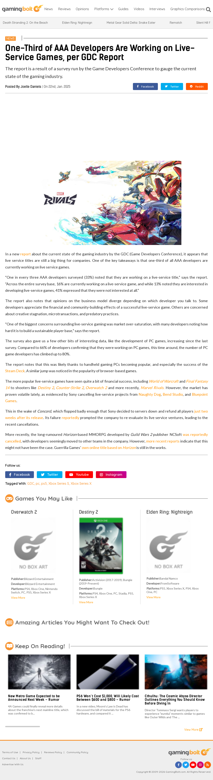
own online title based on (109, 447)
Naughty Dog (150, 394)
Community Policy (77, 752)
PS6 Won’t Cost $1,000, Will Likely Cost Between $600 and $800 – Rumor (108, 698)
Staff (38, 758)
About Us (25, 758)
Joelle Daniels (31, 87)
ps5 (44, 483)
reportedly (70, 417)
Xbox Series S (58, 483)
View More (18, 597)
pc (38, 483)
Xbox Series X (81, 483)
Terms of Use (10, 752)
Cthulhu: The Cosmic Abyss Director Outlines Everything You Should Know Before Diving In (175, 699)
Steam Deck (15, 370)
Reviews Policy (53, 752)
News (10, 38)
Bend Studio (173, 394)
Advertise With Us (12, 764)
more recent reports (163, 441)
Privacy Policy (31, 752)
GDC (30, 483)
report (25, 254)
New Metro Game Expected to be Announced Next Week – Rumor (34, 698)
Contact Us (8, 758)
